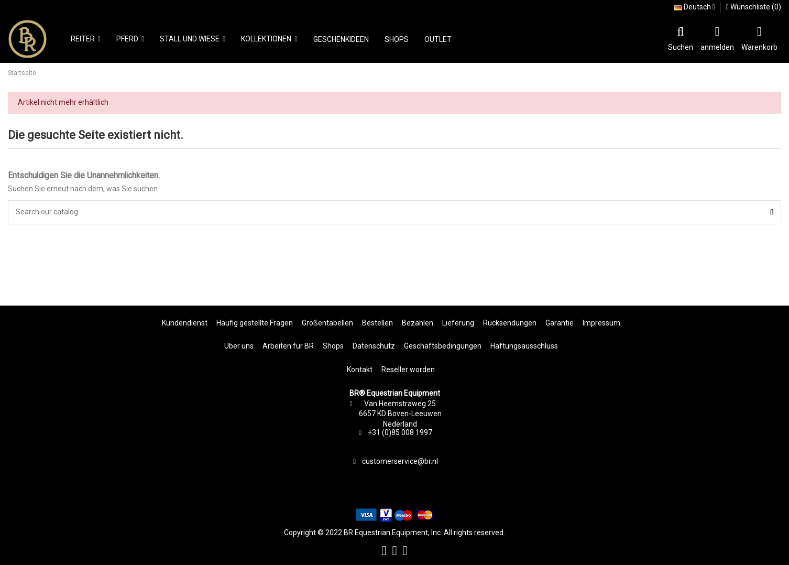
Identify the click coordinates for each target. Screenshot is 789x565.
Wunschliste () (753, 7)
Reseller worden (408, 369)
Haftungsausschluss (524, 346)
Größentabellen (327, 323)
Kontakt (359, 369)
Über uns (239, 346)
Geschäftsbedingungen (442, 346)
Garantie (559, 323)
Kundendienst (184, 323)
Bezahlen (417, 323)
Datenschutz (374, 346)
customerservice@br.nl (400, 461)
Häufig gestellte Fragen (254, 323)
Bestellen (377, 323)
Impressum (601, 323)
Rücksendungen (509, 323)
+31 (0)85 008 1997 (400, 432)
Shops (333, 346)
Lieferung (458, 323)
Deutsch (694, 7)
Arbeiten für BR (288, 346)
